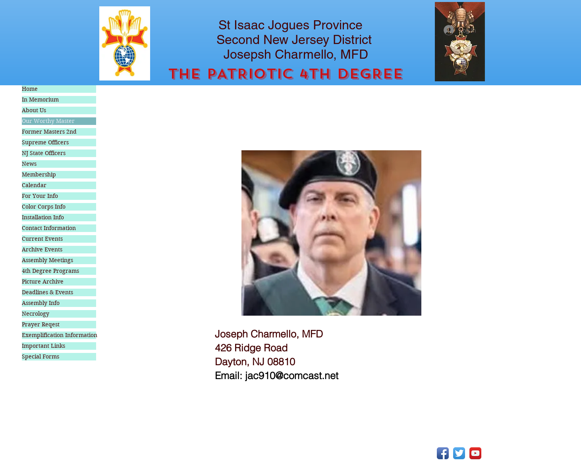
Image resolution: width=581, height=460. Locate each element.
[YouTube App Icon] (475, 453)
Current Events (42, 238)
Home (30, 88)
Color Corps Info (44, 206)
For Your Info (40, 195)
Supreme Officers (45, 142)
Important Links (43, 345)
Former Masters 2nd (49, 131)
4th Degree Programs (50, 270)
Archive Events (42, 249)
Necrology (35, 313)
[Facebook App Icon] (443, 453)
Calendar (34, 185)
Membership (39, 174)
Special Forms (40, 356)
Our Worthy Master (48, 121)
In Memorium (40, 99)
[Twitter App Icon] (459, 453)
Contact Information (49, 228)
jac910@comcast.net (291, 375)
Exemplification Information (59, 335)
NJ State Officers (44, 153)
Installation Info (43, 217)
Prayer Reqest (41, 324)
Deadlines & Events (47, 292)
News (29, 163)
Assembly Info (41, 303)
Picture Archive (43, 281)
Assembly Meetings (47, 260)
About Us (34, 110)
